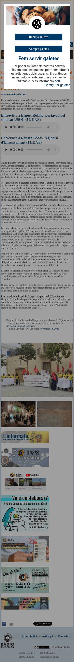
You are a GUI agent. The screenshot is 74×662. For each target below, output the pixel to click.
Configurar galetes (57, 85)
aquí (58, 81)
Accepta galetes (39, 48)
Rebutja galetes (38, 37)
